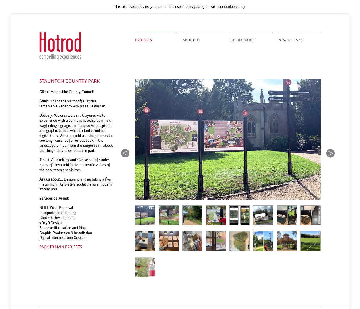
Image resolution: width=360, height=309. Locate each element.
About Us (191, 40)
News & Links (290, 40)
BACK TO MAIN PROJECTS (60, 247)
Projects (143, 40)
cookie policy (234, 6)
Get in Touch (243, 40)
